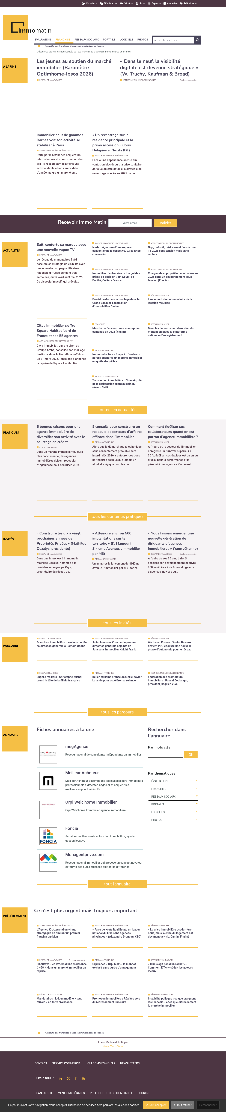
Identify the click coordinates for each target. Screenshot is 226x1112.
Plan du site (44, 1093)
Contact (41, 1063)
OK (191, 755)
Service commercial (67, 1063)
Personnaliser (208, 1105)
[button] (44, 39)
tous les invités (117, 623)
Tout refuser (183, 1105)
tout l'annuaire (117, 884)
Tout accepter (156, 1105)
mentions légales (71, 1093)
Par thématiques (161, 773)
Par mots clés (159, 747)
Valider (165, 223)
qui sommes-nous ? (101, 1063)
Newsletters (130, 1063)
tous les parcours (117, 712)
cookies (143, 1093)
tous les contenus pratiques (117, 516)
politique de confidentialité (111, 1093)
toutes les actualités (117, 409)
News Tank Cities (113, 1046)
